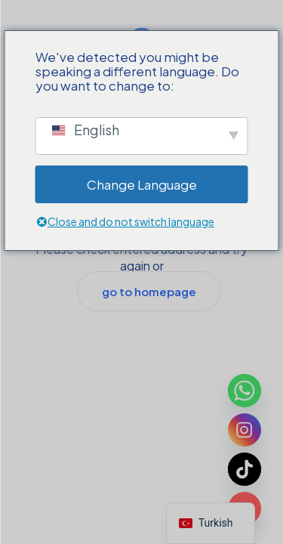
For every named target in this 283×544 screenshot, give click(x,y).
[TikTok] (244, 469)
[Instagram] (244, 430)
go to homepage (149, 291)
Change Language (142, 184)
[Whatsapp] (244, 390)
